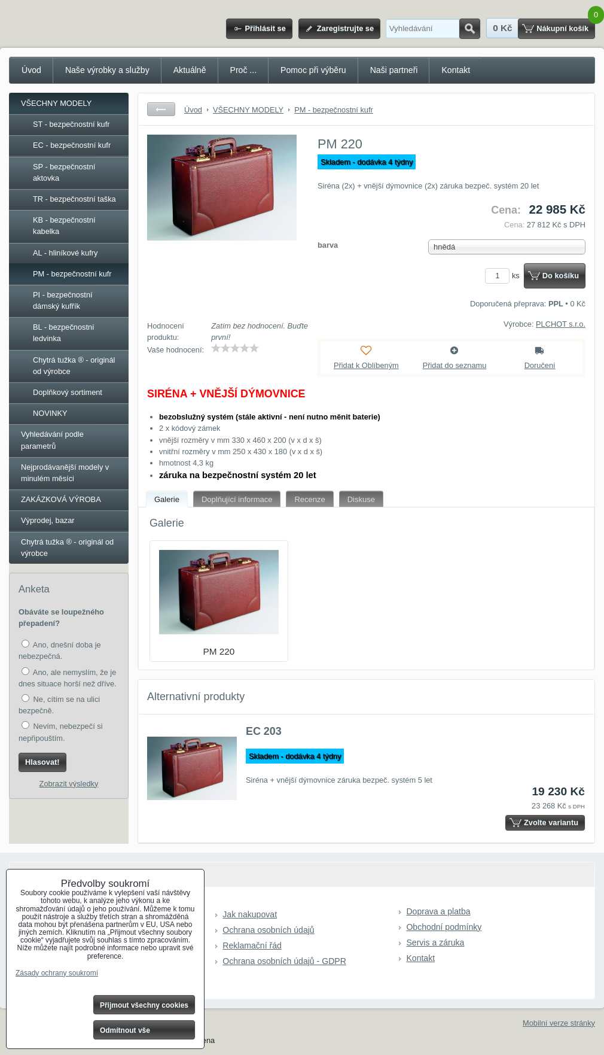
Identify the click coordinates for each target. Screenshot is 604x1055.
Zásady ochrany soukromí (57, 973)
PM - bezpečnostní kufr (72, 273)
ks (504, 275)
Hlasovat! (42, 762)
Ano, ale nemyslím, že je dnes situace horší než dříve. (68, 677)
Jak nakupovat (249, 914)
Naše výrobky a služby (107, 70)
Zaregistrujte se (345, 28)
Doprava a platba (438, 911)
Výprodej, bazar (48, 520)
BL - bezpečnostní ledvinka (63, 333)
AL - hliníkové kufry (65, 252)
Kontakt (455, 70)
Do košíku (560, 275)
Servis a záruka (435, 942)
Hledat (469, 29)
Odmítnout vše (125, 1030)
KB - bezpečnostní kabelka (64, 225)
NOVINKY (50, 413)
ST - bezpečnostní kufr (71, 124)
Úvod (31, 70)
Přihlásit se (265, 28)
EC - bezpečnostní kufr (72, 145)
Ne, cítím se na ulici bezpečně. (59, 704)
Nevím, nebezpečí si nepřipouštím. (61, 731)
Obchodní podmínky (443, 927)
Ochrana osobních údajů (268, 930)
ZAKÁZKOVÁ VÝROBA (61, 499)
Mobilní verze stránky (559, 1022)
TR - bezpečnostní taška (74, 198)
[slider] (235, 348)
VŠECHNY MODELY (56, 103)
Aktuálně (189, 70)
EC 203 (264, 731)
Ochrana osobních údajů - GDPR (284, 961)
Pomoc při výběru (313, 70)
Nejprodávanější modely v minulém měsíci (65, 473)
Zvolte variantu (551, 822)
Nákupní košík (562, 28)
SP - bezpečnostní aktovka (64, 172)
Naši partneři (394, 70)
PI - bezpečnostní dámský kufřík (63, 300)
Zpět (161, 109)
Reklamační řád (252, 945)
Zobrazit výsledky (69, 783)
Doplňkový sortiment (67, 392)
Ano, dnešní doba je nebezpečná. (60, 650)
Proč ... (243, 70)
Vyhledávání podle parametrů (52, 440)
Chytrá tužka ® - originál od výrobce (74, 365)
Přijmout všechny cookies (144, 1005)
